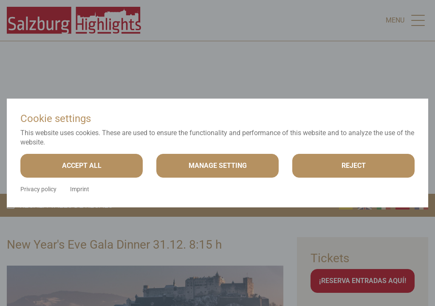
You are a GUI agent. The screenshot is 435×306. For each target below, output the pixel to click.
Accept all (82, 166)
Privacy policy (38, 189)
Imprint (79, 189)
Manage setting (218, 166)
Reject (354, 166)
